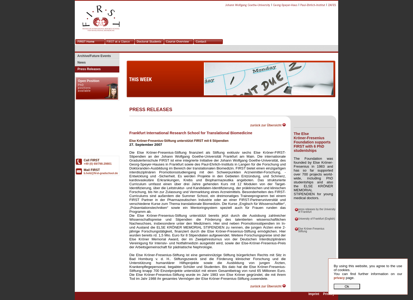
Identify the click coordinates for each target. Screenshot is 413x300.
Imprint (313, 294)
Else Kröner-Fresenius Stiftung (311, 230)
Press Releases (88, 69)
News (80, 62)
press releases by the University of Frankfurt (317, 210)
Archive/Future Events (93, 56)
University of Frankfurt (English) (316, 218)
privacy (339, 278)
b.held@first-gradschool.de (101, 173)
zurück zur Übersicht (268, 125)
